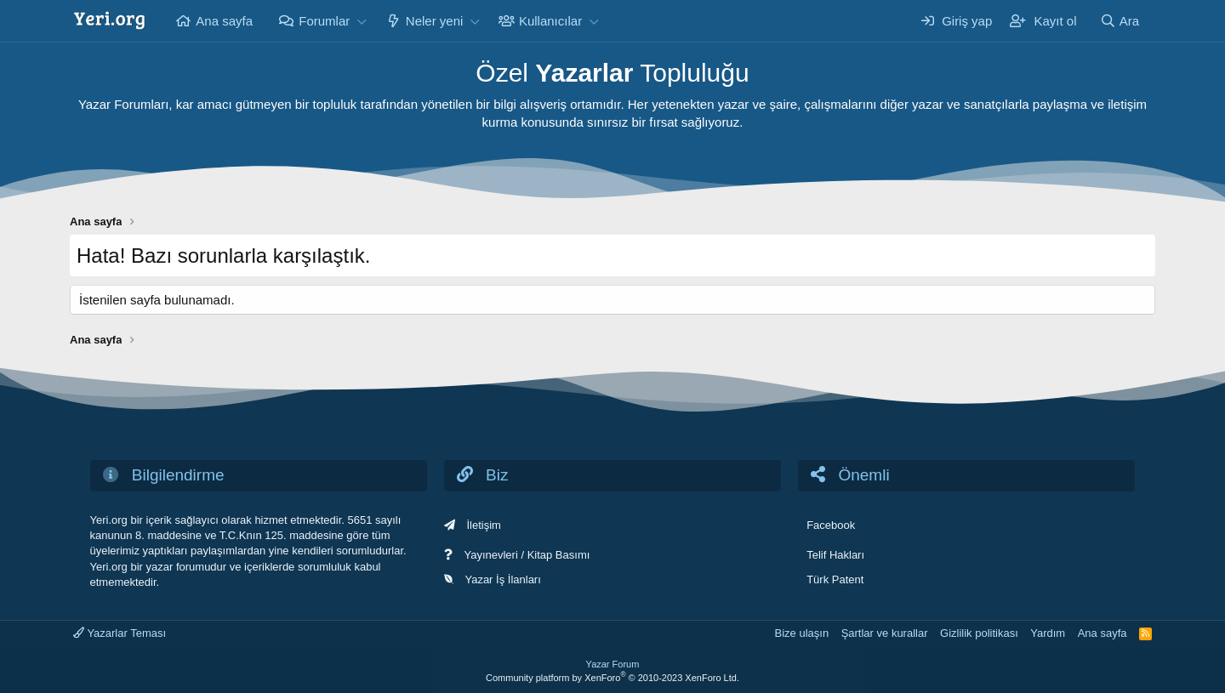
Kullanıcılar (550, 21)
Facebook (830, 525)
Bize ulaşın (802, 633)
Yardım (1047, 633)
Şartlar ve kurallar (884, 633)
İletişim (483, 525)
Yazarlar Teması (119, 633)
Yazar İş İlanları (502, 579)
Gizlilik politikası (979, 633)
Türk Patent (834, 579)
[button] (361, 21)
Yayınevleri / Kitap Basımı (527, 554)
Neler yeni (435, 21)
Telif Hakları (835, 554)
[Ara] (1119, 21)
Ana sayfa (224, 21)
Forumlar (324, 21)
